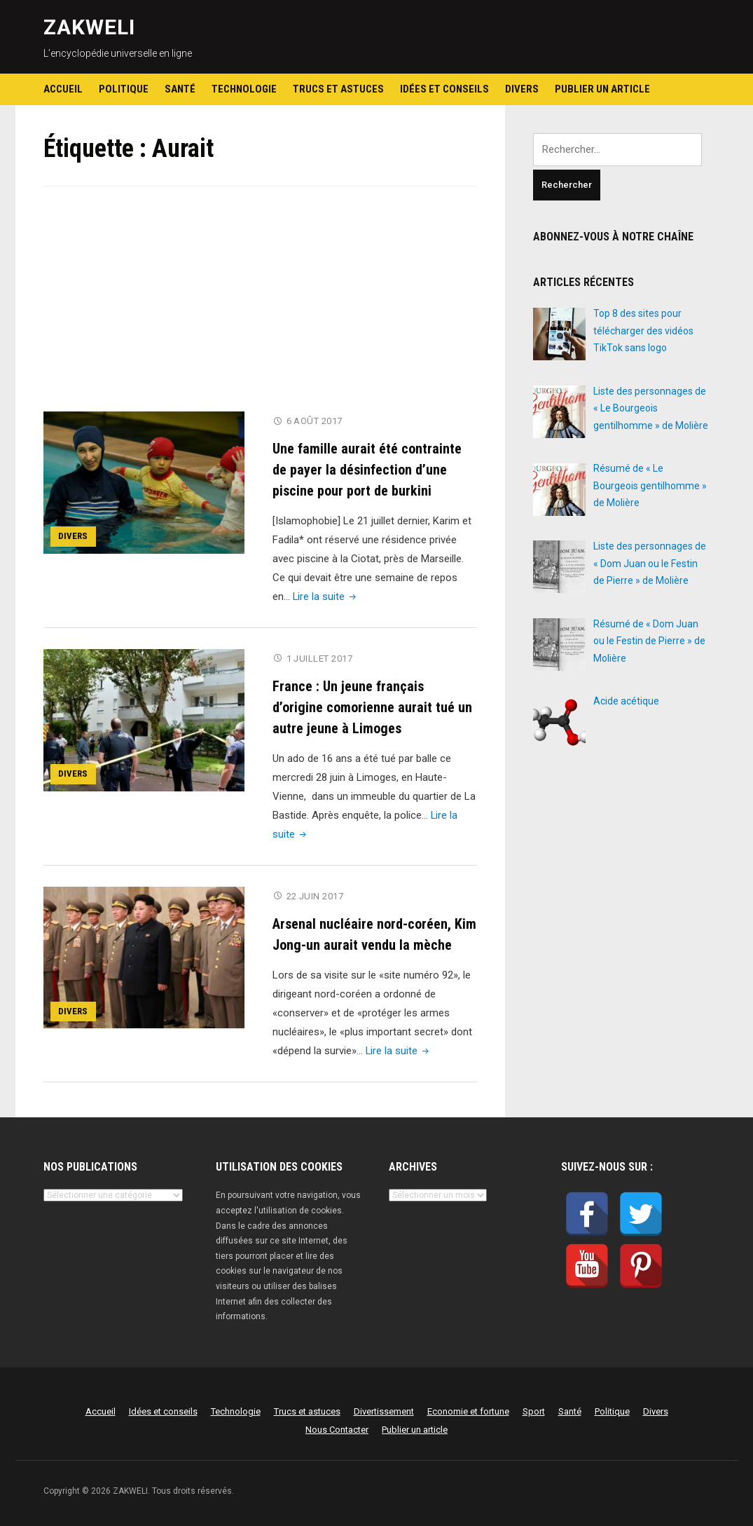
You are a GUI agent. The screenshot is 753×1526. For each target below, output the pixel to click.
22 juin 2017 (315, 895)
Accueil (63, 89)
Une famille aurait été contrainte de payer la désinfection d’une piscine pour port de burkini (367, 469)
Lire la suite (326, 596)
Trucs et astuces (338, 89)
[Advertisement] (260, 308)
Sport (534, 1409)
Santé (180, 89)
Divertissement (384, 1409)
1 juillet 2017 (319, 658)
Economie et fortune (468, 1409)
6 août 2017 (314, 421)
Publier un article (602, 89)
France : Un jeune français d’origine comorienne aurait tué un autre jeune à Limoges (372, 705)
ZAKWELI (89, 27)
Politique (123, 89)
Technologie (244, 89)
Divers (522, 89)
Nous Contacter (336, 1427)
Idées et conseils (444, 89)
